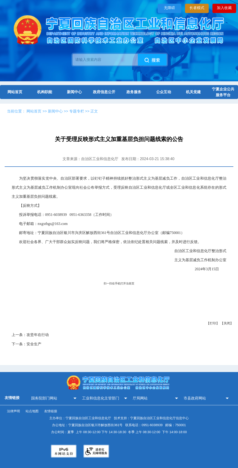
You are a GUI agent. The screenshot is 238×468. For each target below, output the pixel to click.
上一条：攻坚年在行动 (30, 335)
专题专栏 (76, 111)
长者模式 (196, 8)
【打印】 (212, 323)
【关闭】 (226, 323)
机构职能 (44, 92)
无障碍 (169, 8)
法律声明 (13, 411)
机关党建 (193, 92)
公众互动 (163, 92)
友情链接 (50, 411)
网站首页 (14, 92)
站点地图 (32, 411)
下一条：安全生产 (26, 344)
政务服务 (133, 92)
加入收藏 (224, 8)
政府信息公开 (104, 92)
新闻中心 (74, 92)
